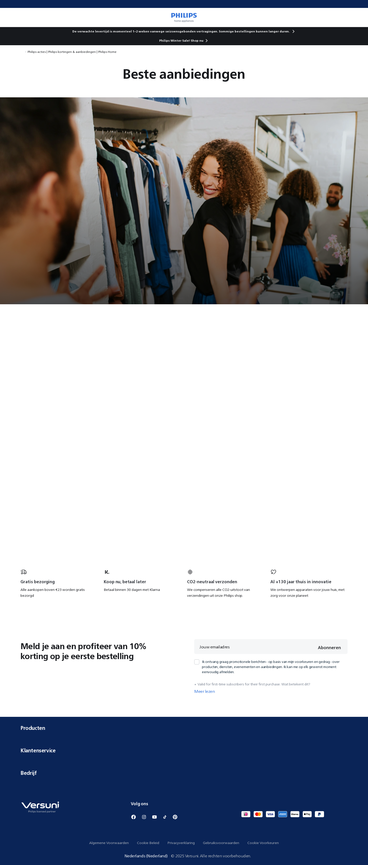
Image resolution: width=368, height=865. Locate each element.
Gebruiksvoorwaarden (221, 843)
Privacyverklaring (181, 843)
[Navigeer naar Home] (22, 51)
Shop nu (197, 40)
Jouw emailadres (214, 647)
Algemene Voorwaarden (109, 843)
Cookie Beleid (148, 843)
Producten (184, 727)
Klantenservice (184, 750)
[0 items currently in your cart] (357, 17)
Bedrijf (184, 772)
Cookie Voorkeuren (263, 843)
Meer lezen (204, 691)
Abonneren (329, 647)
